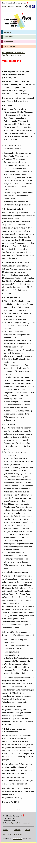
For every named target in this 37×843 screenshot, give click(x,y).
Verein (4, 6)
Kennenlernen (10, 37)
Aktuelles (11, 6)
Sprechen (8, 32)
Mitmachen (8, 42)
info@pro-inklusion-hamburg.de (19, 823)
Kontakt (18, 6)
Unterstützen (9, 47)
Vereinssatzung (17, 55)
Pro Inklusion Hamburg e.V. (15, 3)
